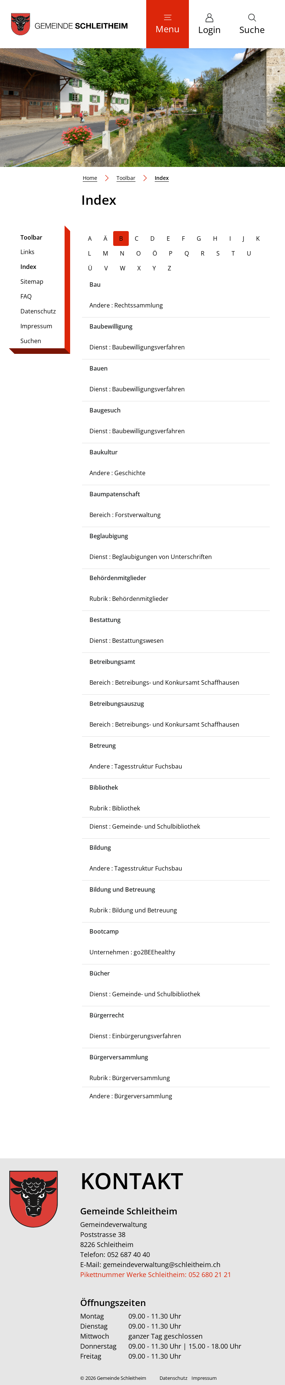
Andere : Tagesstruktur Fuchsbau (135, 766)
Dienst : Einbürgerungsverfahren (135, 1036)
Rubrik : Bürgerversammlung (129, 1078)
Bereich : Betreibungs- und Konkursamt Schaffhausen (164, 682)
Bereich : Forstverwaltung (125, 515)
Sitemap (31, 281)
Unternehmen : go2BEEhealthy (132, 952)
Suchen (30, 341)
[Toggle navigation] (167, 24)
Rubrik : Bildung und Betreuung (133, 910)
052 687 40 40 (128, 1254)
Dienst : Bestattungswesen (126, 640)
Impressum (36, 326)
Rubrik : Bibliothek (114, 808)
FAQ (26, 296)
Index (41, 268)
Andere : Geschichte (117, 473)
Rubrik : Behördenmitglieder (128, 599)
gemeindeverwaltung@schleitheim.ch (161, 1264)
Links (27, 252)
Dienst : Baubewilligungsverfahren (137, 347)
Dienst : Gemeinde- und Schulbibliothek (144, 826)
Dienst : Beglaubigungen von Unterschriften (150, 557)
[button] (252, 24)
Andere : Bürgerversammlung (130, 1096)
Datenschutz (38, 311)
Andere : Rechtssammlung (126, 305)
